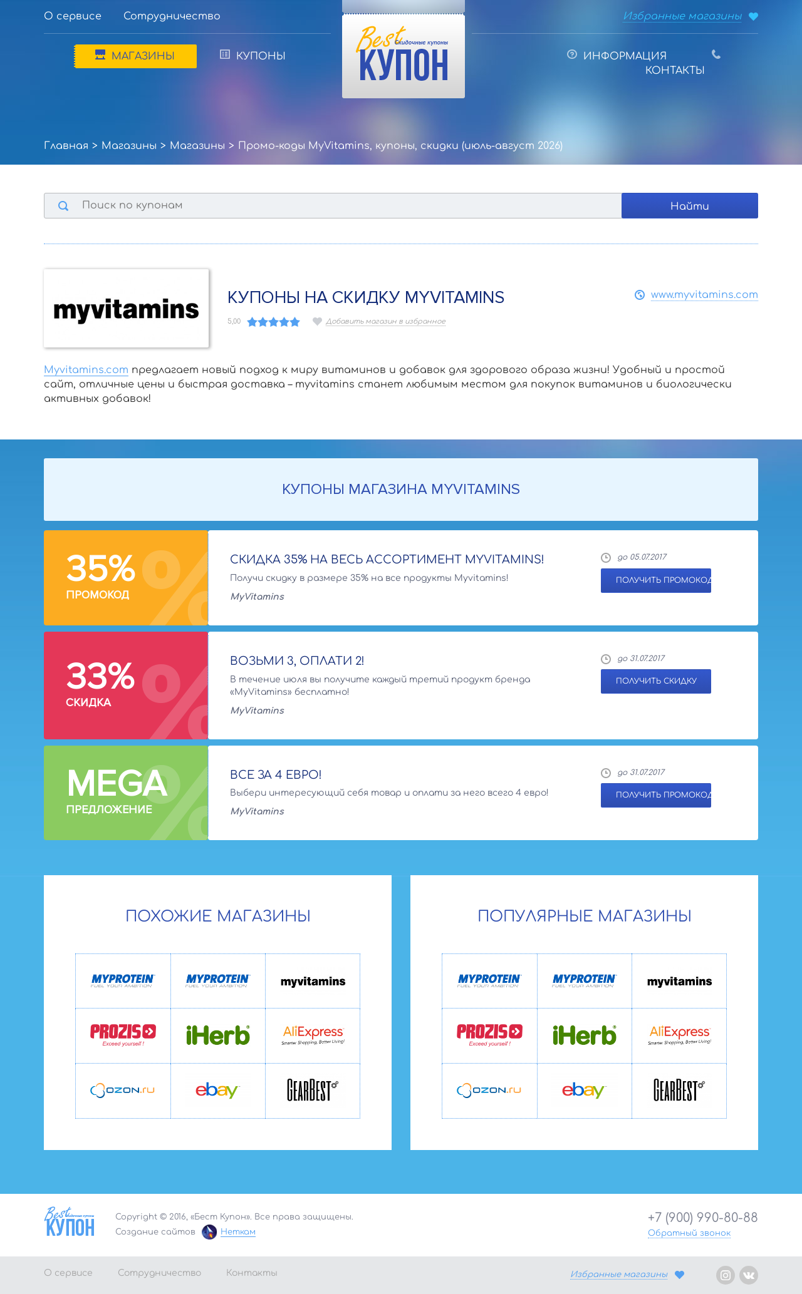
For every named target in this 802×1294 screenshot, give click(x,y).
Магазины (135, 55)
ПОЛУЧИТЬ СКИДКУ (656, 681)
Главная (66, 145)
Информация (617, 55)
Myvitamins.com (86, 370)
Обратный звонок (689, 1233)
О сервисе (73, 16)
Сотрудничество (172, 16)
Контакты (683, 62)
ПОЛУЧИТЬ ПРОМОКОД (663, 580)
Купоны (253, 55)
